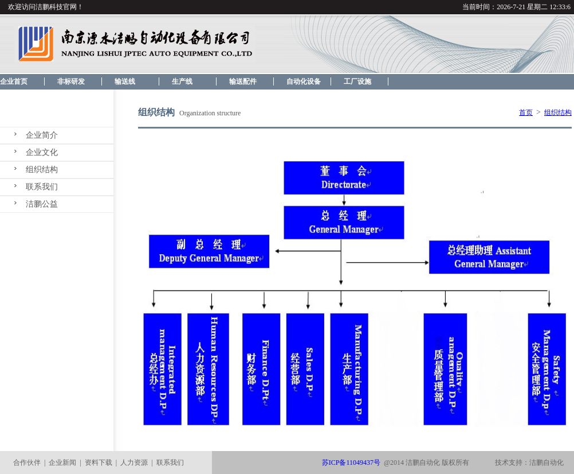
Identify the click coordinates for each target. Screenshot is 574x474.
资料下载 (98, 463)
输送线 (125, 81)
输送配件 (243, 81)
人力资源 (134, 463)
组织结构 (42, 169)
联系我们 (42, 186)
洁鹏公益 (42, 204)
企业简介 (42, 135)
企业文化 (42, 152)
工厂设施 (357, 81)
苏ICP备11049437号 (351, 463)
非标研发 (71, 81)
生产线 (182, 81)
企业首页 (13, 81)
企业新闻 (62, 463)
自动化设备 (303, 81)
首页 (526, 112)
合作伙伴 (27, 463)
